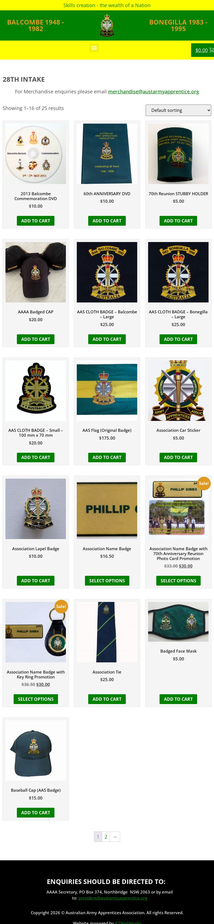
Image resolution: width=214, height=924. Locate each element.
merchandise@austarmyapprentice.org (153, 91)
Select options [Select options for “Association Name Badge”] (107, 581)
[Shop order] (178, 110)
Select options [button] (178, 581)
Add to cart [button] (35, 221)
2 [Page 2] (106, 836)
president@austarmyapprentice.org (112, 898)
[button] (94, 47)
